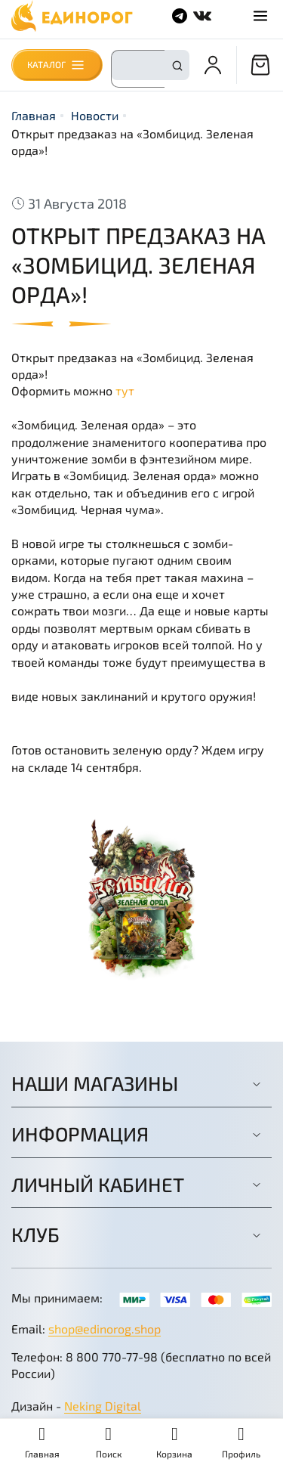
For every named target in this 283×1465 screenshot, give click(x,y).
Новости (94, 115)
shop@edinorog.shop (104, 1328)
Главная (33, 115)
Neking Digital (102, 1405)
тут (124, 390)
